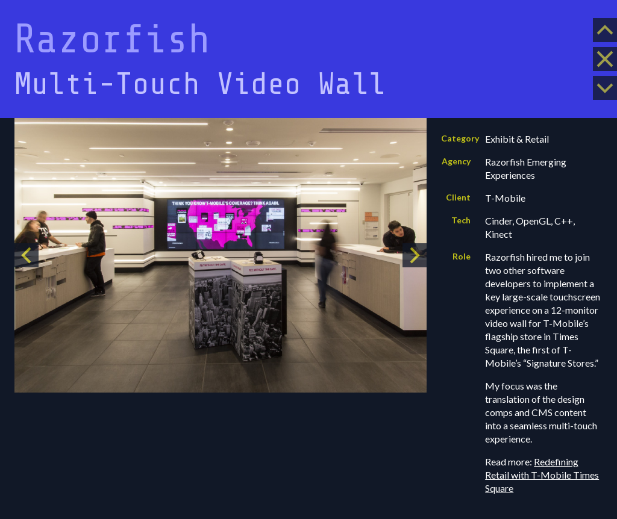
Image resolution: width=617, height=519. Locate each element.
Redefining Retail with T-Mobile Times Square (542, 475)
